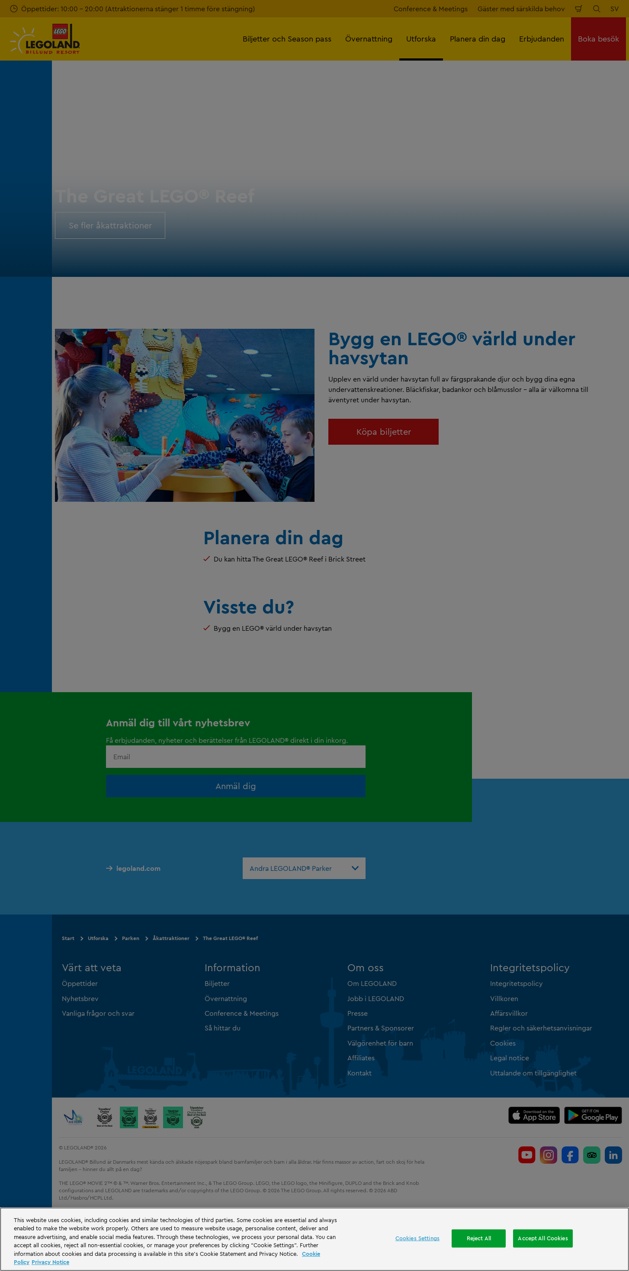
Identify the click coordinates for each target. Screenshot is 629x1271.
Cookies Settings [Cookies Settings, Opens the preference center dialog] (417, 1238)
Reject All (479, 1238)
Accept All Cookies (543, 1238)
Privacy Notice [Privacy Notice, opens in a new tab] (50, 1261)
